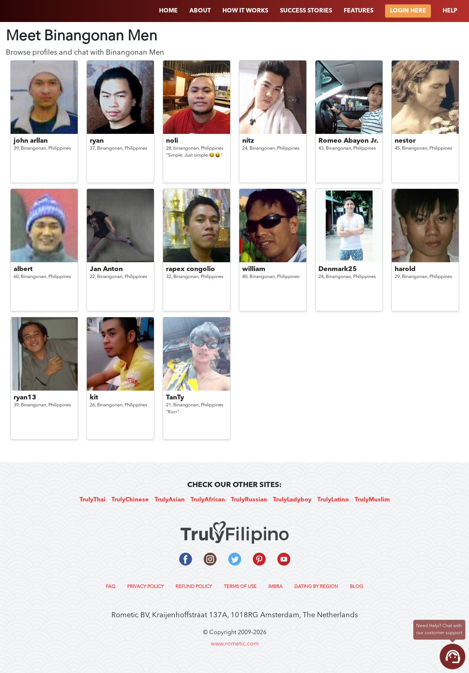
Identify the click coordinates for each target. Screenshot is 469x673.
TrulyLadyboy (292, 500)
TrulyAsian (170, 500)
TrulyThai (93, 500)
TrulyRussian (249, 500)
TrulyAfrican (208, 500)
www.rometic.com (235, 644)
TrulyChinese (130, 500)
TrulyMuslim (372, 500)
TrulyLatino (333, 500)
